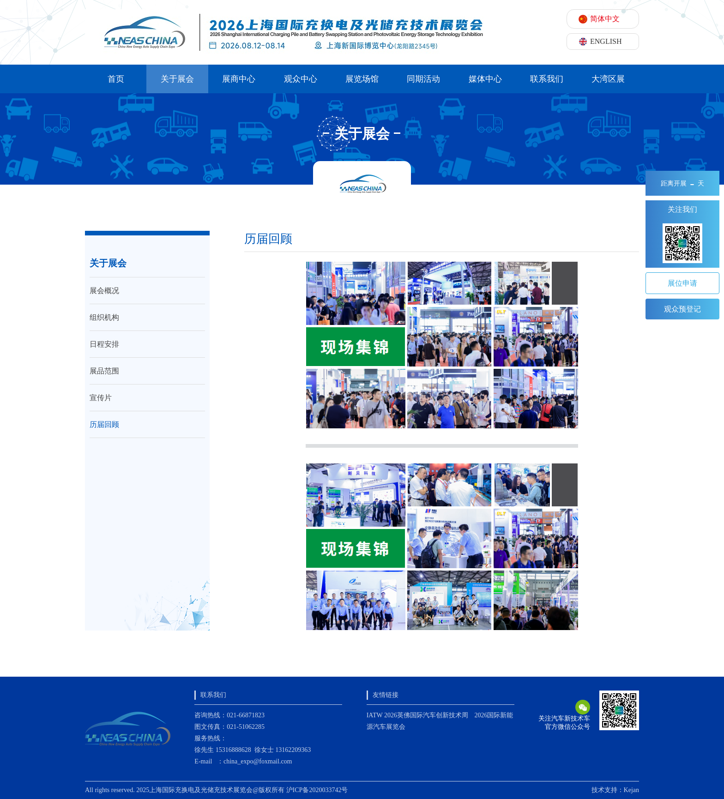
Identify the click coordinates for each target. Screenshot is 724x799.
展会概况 (104, 290)
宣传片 (101, 398)
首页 (116, 79)
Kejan (631, 790)
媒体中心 (485, 79)
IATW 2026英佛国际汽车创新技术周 (417, 715)
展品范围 (104, 371)
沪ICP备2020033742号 (317, 790)
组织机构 (104, 317)
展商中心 (238, 79)
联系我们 (546, 79)
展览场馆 (362, 79)
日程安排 (104, 344)
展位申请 (682, 283)
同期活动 (423, 79)
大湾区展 (608, 79)
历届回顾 (104, 424)
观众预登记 (682, 309)
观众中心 (300, 79)
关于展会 (177, 79)
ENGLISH (605, 41)
